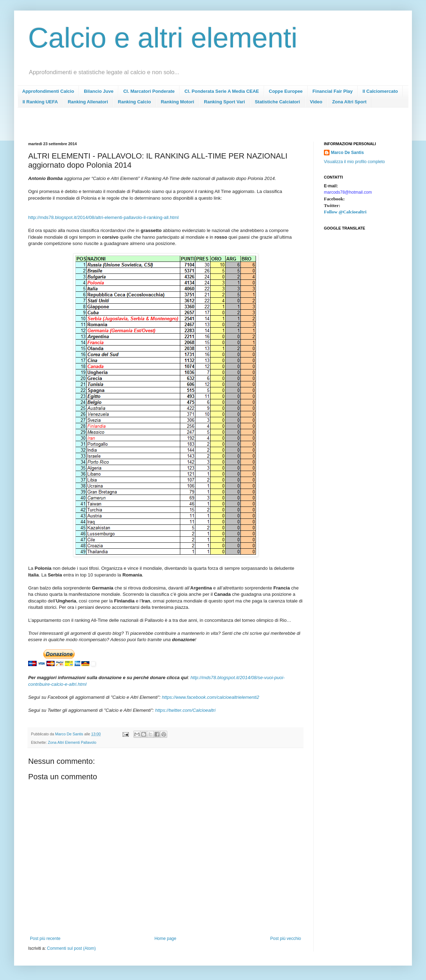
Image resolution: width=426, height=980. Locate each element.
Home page (165, 938)
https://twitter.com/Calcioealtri (185, 710)
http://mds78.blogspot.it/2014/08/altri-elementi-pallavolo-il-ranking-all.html (103, 217)
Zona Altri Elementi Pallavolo (72, 742)
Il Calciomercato (380, 91)
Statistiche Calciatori (277, 101)
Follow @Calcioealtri (345, 211)
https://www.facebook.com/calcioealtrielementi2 (210, 697)
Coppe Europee (286, 91)
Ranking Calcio (134, 101)
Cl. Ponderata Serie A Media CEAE (221, 91)
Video (316, 101)
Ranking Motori (177, 101)
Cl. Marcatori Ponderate (149, 91)
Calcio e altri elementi (162, 37)
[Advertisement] (156, 126)
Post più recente (45, 938)
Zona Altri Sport (349, 101)
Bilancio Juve (98, 91)
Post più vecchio (285, 938)
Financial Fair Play (333, 91)
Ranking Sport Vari (224, 101)
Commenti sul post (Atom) (71, 948)
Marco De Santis (347, 152)
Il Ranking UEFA (40, 101)
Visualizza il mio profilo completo (354, 161)
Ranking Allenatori (88, 101)
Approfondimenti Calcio (48, 91)
